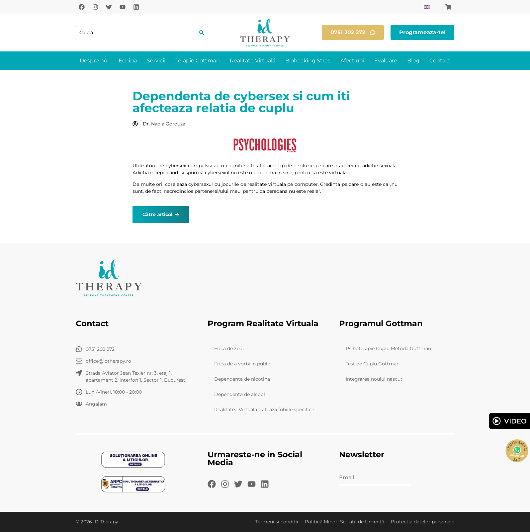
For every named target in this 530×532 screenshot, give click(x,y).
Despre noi (94, 60)
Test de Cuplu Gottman (372, 364)
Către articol (160, 214)
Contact (440, 60)
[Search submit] (201, 32)
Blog (413, 60)
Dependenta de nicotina (242, 379)
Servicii (156, 60)
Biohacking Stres (307, 60)
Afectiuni (352, 60)
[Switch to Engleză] (426, 7)
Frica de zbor (229, 348)
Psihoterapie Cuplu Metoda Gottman (388, 348)
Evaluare (385, 60)
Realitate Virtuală (252, 60)
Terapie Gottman (197, 60)
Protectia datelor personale (422, 522)
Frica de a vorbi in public (242, 364)
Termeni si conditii (276, 522)
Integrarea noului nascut (374, 379)
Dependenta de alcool (239, 394)
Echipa (128, 60)
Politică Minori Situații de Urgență (344, 522)
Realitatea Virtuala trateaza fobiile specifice (264, 410)
